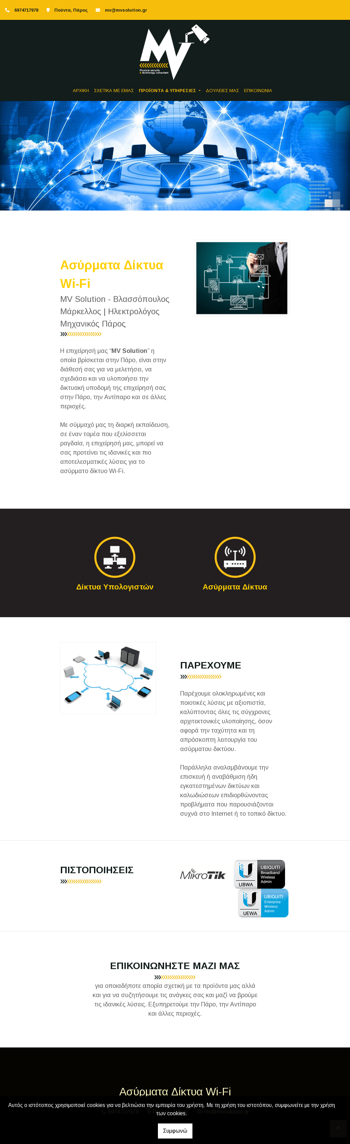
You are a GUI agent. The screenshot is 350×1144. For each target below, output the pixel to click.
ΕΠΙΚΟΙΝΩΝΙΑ (258, 90)
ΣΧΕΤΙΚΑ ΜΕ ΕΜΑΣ (114, 90)
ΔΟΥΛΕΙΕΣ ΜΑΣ (222, 90)
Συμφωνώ (175, 1131)
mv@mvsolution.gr (126, 10)
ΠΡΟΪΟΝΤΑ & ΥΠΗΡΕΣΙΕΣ (168, 90)
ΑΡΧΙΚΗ (81, 90)
